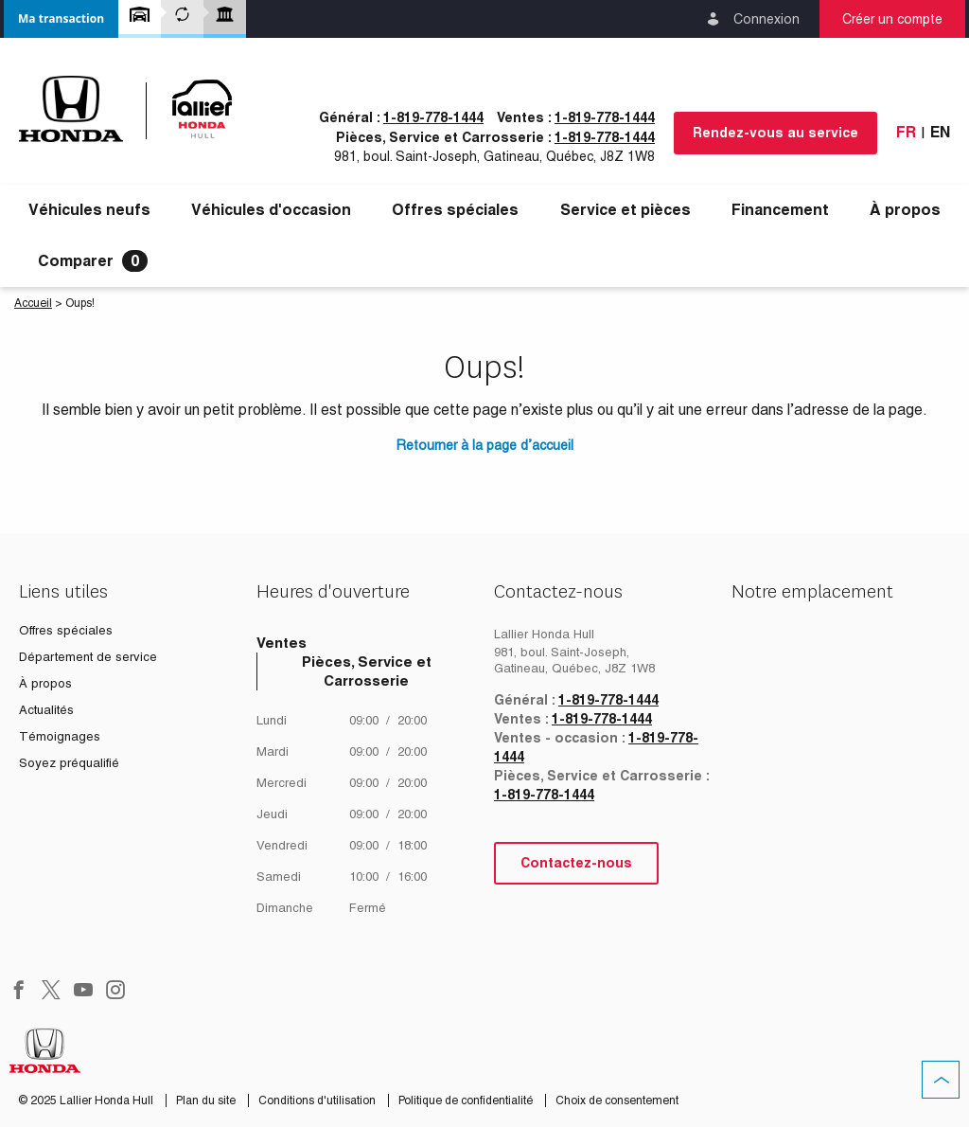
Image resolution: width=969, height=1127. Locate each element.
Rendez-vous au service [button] (775, 132)
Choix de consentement (616, 1100)
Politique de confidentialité (467, 1100)
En (940, 132)
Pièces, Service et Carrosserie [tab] (367, 671)
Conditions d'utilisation (318, 1100)
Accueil (33, 303)
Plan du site (207, 1100)
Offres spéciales (455, 210)
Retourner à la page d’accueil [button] (484, 445)
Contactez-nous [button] (576, 862)
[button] (61, 19)
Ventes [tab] (281, 643)
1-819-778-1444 (433, 117)
